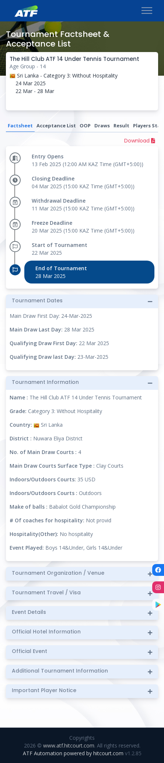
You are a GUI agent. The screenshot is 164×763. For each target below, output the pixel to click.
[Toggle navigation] (147, 11)
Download (139, 140)
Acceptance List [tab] (56, 125)
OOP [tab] (85, 125)
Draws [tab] (102, 125)
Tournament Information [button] (45, 382)
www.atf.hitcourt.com (68, 745)
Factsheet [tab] (20, 125)
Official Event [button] (29, 651)
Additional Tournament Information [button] (60, 671)
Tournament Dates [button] (37, 301)
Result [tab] (121, 125)
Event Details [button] (29, 612)
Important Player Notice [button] (44, 690)
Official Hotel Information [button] (46, 632)
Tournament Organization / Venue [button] (58, 573)
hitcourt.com (109, 753)
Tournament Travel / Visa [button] (46, 593)
